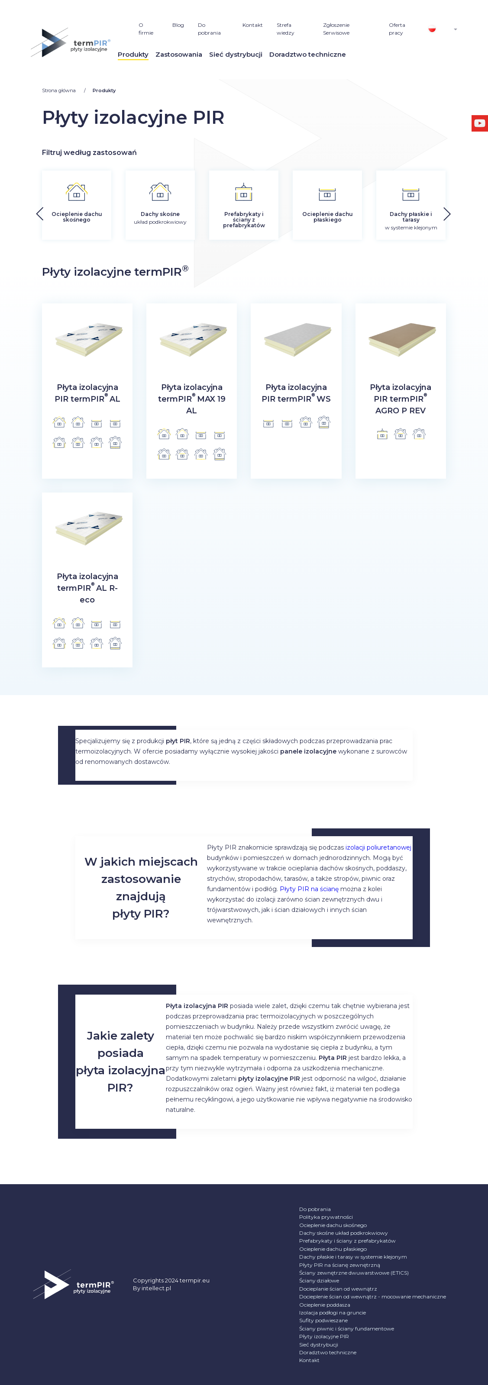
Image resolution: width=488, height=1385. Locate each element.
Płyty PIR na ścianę (309, 889)
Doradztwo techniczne (307, 54)
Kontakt (252, 25)
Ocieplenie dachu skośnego (333, 1225)
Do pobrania (315, 1209)
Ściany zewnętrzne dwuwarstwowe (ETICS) (354, 1272)
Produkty (133, 54)
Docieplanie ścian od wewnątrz (338, 1288)
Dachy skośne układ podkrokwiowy (343, 1233)
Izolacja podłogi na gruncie (332, 1312)
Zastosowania (178, 54)
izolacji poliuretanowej (378, 847)
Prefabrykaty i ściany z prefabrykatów (347, 1240)
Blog (178, 25)
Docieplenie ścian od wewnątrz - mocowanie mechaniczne (372, 1296)
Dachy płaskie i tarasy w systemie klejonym (353, 1256)
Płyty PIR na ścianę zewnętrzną (339, 1265)
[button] (468, 211)
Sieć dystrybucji (235, 54)
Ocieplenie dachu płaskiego (333, 1249)
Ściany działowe (319, 1280)
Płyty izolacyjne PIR (324, 1336)
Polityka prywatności (326, 1217)
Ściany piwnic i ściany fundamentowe (346, 1328)
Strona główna (59, 90)
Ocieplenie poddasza (324, 1304)
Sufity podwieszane (323, 1320)
